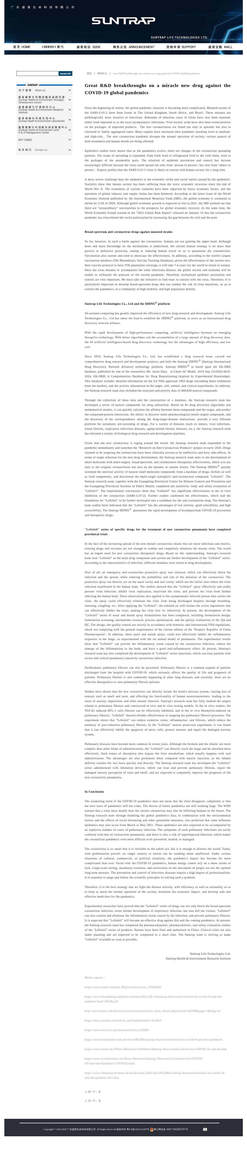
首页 (89, 73)
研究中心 (102, 73)
